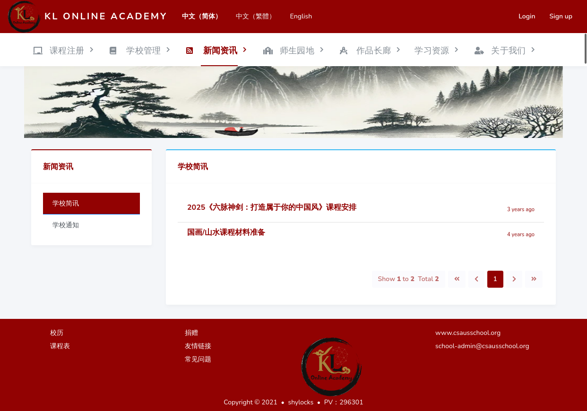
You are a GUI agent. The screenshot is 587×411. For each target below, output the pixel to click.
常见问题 (198, 359)
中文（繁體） (256, 16)
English (301, 16)
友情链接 (198, 346)
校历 (56, 332)
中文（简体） (202, 16)
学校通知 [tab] (65, 225)
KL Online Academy (105, 16)
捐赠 (191, 332)
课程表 (60, 346)
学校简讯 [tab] (65, 203)
